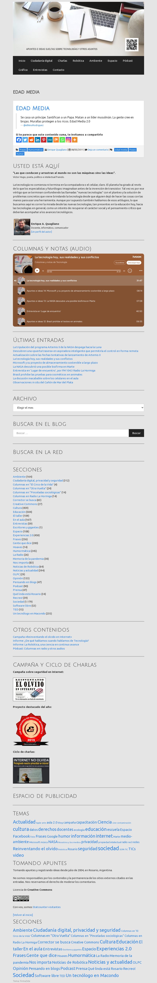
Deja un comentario (98, 149)
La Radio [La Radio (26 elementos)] (102, 955)
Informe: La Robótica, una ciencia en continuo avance (46, 644)
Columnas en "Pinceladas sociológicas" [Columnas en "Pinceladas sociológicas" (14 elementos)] (97, 935)
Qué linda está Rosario (27, 593)
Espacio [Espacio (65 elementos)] (126, 829)
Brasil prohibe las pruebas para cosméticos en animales (47, 374)
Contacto (58, 69)
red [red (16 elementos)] (130, 842)
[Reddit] (31, 139)
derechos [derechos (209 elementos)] (47, 829)
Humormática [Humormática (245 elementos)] (81, 955)
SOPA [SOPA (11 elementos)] (121, 849)
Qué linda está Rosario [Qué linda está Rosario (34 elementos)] (105, 969)
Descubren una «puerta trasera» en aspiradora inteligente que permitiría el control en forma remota (75, 350)
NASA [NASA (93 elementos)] (53, 842)
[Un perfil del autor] (41, 231)
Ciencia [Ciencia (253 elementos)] (105, 821)
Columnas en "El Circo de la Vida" (33, 484)
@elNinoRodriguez (33, 125)
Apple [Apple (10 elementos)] (38, 823)
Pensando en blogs (25, 582)
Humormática (21, 550)
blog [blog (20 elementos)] (60, 822)
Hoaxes (17, 547)
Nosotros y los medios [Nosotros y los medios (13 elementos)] (69, 842)
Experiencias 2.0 (23, 535)
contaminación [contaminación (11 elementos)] (124, 823)
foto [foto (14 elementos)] (32, 837)
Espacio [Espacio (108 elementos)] (89, 949)
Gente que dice (22, 543)
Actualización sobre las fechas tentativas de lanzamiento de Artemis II (57, 354)
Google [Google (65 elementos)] (52, 836)
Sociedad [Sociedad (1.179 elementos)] (23, 975)
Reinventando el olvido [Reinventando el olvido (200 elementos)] (35, 848)
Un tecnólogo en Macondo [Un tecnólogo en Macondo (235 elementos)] (92, 975)
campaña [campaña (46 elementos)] (69, 822)
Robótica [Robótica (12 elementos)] (62, 849)
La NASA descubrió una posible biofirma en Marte (43, 366)
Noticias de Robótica (26, 566)
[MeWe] (50, 139)
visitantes (54, 907)
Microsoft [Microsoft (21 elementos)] (34, 842)
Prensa (17, 589)
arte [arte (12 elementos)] (44, 823)
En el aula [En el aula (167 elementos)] (32, 948)
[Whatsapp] (62, 139)
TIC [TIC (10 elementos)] (126, 849)
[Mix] (56, 139)
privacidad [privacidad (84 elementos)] (89, 842)
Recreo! (18, 597)
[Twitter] (25, 139)
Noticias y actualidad (25, 570)
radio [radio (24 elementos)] (124, 842)
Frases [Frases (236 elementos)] (19, 955)
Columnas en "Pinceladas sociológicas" (37, 492)
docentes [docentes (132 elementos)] (65, 829)
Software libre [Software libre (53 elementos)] (47, 976)
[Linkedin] (37, 139)
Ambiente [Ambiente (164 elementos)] (23, 930)
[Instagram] (68, 139)
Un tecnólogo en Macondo (29, 613)
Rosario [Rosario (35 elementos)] (72, 849)
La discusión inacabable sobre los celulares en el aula (45, 378)
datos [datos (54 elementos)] (34, 829)
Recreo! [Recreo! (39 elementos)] (129, 969)
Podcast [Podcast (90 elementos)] (67, 968)
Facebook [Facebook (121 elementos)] (21, 836)
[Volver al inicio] (23, 914)
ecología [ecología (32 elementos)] (79, 829)
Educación (19, 511)
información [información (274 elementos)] (83, 836)
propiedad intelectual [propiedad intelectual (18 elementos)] (109, 842)
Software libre (22, 605)
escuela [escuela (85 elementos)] (113, 830)
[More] (74, 139)
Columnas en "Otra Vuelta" (29, 488)
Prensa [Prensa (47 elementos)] (81, 968)
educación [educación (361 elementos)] (96, 829)
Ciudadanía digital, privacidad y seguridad (38, 480)
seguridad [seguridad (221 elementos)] (87, 848)
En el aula (19, 519)
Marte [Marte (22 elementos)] (116, 836)
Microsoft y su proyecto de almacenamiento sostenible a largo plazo (55, 362)
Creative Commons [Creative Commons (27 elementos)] (85, 942)
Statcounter (40, 907)
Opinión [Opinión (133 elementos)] (20, 968)
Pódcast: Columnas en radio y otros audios (39, 648)
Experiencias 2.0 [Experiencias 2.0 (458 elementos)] (114, 948)
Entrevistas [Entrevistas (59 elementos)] (52, 949)
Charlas (62, 60)
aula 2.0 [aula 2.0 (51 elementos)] (52, 822)
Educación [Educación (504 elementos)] (127, 941)
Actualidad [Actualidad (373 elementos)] (24, 821)
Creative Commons (25, 504)
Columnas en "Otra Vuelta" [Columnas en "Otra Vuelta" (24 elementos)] (50, 935)
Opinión (18, 578)
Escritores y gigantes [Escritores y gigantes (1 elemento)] (72, 950)
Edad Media (32, 108)
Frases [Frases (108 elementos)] (41, 836)
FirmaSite (25, 981)
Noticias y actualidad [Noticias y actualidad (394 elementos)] (110, 962)
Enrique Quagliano (57, 149)
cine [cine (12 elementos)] (114, 823)
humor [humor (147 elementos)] (64, 836)
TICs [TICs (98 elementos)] (132, 849)
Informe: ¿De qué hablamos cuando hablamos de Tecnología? (51, 640)
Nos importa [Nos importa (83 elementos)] (40, 962)
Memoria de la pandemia (28, 558)
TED (15, 609)
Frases (17, 539)
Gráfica (23, 69)
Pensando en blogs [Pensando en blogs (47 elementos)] (44, 968)
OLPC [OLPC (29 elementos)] (137, 962)
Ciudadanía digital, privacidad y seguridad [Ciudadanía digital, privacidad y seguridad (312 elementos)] (77, 930)
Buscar (136, 433)
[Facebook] (19, 139)
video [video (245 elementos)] (18, 855)
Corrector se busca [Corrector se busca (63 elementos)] (54, 942)
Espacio (112, 60)
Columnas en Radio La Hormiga (32, 496)
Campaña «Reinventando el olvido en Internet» (42, 636)
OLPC (16, 574)
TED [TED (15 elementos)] (62, 976)
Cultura (17, 507)
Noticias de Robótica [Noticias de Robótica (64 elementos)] (70, 962)
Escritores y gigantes (26, 527)
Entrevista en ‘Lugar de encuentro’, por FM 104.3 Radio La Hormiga (54, 370)
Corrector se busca (24, 500)
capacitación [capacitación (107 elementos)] (86, 822)
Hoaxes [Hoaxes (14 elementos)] (62, 955)
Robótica (78, 60)
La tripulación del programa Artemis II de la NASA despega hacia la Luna (57, 347)
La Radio (18, 554)
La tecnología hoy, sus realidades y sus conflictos (43, 358)
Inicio (22, 60)
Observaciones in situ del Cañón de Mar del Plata (43, 382)
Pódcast (128, 60)
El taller (18, 515)
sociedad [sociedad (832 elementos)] (108, 848)
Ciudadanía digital (41, 60)
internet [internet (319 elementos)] (104, 836)
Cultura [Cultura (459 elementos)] (108, 941)
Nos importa (21, 562)
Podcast (18, 586)
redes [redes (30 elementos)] (136, 842)
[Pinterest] (43, 139)
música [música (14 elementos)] (44, 842)
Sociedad (18, 601)
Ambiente (95, 60)
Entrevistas (40, 69)
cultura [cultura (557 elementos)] (21, 829)
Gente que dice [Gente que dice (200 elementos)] (41, 955)
